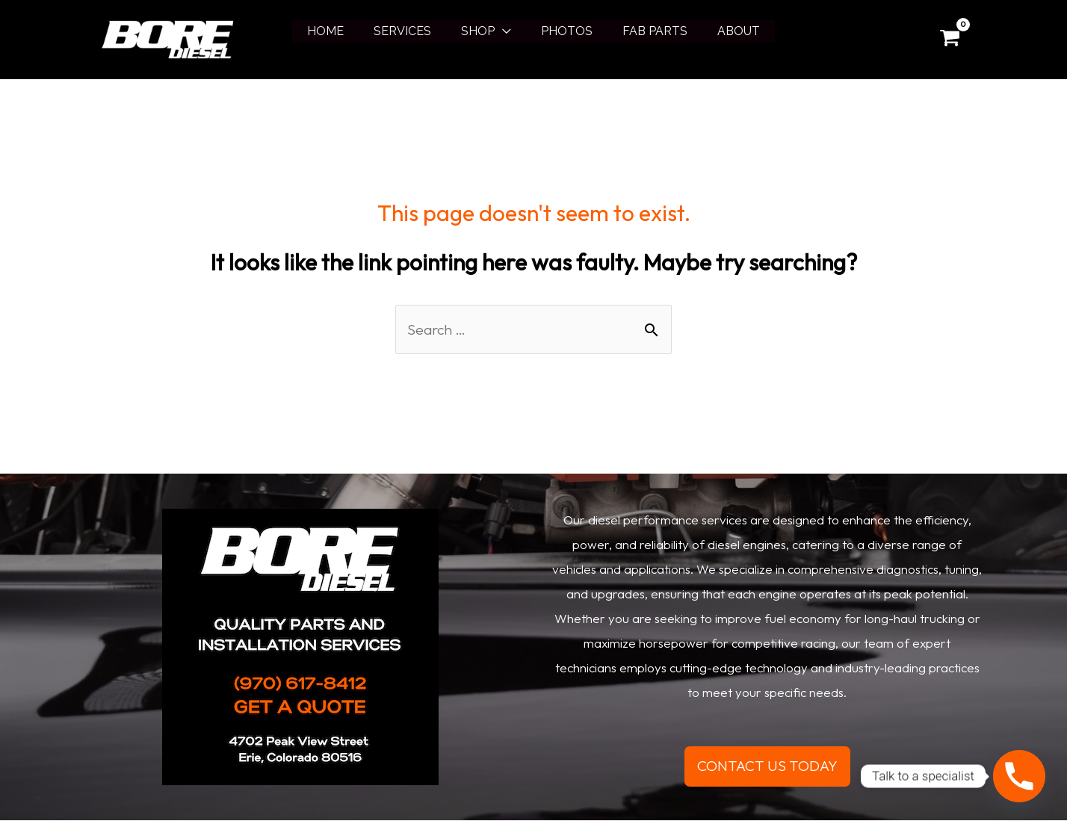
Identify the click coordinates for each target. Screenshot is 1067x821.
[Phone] (1019, 776)
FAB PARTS (645, 31)
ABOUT (723, 31)
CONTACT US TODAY (767, 767)
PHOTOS (564, 31)
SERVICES (411, 31)
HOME (340, 31)
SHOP (481, 31)
